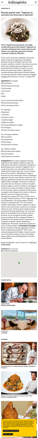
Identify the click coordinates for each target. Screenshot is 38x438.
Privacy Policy (8, 434)
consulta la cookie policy (20, 424)
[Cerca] (36, 2)
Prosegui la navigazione (11, 431)
